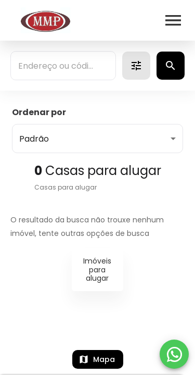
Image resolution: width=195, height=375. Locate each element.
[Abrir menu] (173, 20)
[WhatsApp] (174, 354)
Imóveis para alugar (97, 270)
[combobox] (63, 65)
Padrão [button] (34, 139)
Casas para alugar (65, 187)
